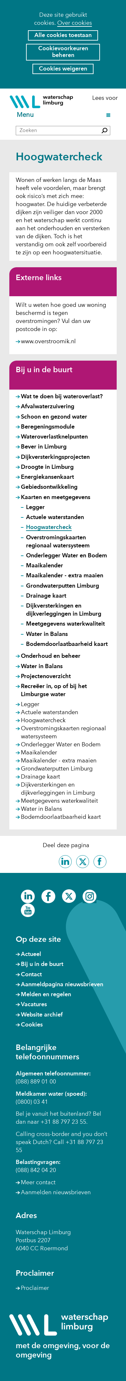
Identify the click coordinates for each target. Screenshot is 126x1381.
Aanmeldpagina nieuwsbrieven (62, 985)
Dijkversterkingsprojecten (55, 457)
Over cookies (74, 23)
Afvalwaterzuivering (47, 407)
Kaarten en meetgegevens (55, 497)
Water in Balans (47, 634)
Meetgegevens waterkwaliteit (65, 624)
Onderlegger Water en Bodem (66, 556)
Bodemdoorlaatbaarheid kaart (67, 644)
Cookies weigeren (63, 69)
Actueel (31, 954)
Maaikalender (44, 566)
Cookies (32, 1025)
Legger (35, 507)
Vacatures (34, 1004)
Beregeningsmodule (48, 427)
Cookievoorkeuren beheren (63, 52)
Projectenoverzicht (46, 676)
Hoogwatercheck (49, 527)
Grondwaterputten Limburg (62, 586)
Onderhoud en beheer (50, 656)
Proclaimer (35, 1288)
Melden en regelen (46, 995)
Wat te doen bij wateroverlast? (62, 397)
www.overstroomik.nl (48, 342)
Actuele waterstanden (55, 517)
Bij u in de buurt (44, 370)
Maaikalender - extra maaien (64, 576)
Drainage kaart (46, 596)
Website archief (42, 1015)
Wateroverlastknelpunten (54, 437)
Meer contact (38, 1183)
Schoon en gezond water (54, 417)
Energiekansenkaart (47, 477)
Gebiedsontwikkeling (49, 487)
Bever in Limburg (44, 447)
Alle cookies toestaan (63, 35)
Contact (31, 975)
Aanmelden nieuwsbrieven (56, 1193)
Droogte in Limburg (47, 467)
